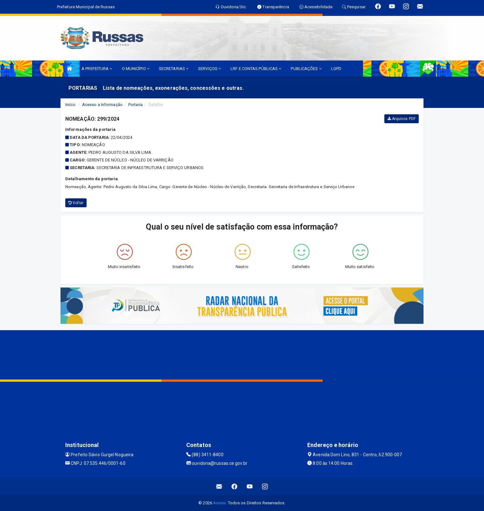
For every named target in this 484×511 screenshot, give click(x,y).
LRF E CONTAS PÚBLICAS (256, 68)
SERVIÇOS (209, 68)
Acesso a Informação (102, 104)
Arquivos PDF (402, 119)
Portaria (135, 104)
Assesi (219, 502)
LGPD (336, 68)
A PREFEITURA (97, 68)
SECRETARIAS (174, 68)
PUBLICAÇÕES (306, 68)
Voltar (75, 203)
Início (70, 104)
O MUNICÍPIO (135, 68)
